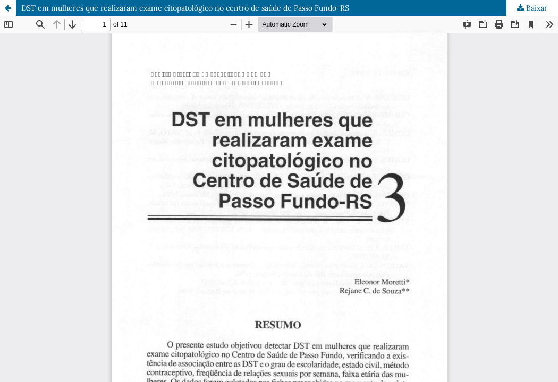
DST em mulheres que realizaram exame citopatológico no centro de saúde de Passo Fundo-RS (185, 8)
